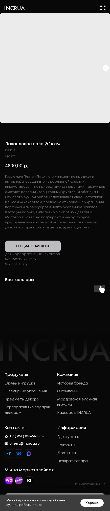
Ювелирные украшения (26, 391)
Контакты (66, 445)
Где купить (68, 437)
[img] (29, 453)
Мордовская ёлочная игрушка (77, 402)
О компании (67, 391)
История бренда (72, 383)
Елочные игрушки (20, 383)
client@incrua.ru (24, 443)
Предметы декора (22, 399)
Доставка (66, 453)
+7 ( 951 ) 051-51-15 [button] (24, 436)
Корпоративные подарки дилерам (27, 410)
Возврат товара (72, 461)
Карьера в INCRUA (74, 413)
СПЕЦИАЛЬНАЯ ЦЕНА (33, 246)
